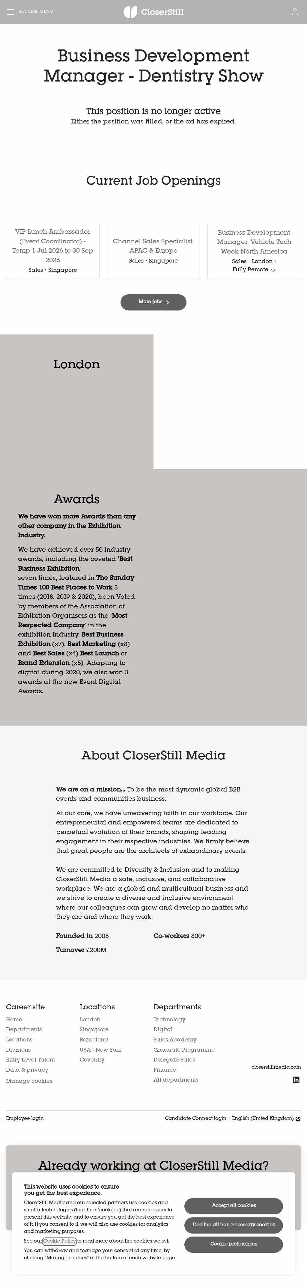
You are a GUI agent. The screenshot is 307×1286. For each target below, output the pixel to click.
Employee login (25, 1119)
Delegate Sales (174, 1060)
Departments (24, 1030)
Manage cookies (29, 1081)
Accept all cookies (234, 1206)
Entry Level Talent (30, 1060)
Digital (163, 1030)
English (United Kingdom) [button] (266, 1120)
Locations (19, 1040)
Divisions (18, 1050)
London (90, 1020)
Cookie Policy (59, 1241)
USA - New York (100, 1050)
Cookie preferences (233, 1244)
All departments (176, 1080)
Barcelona (94, 1040)
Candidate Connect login (195, 1119)
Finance (165, 1070)
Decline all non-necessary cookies (234, 1225)
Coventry (92, 1060)
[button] (295, 12)
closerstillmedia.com (276, 1067)
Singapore (94, 1030)
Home (14, 1020)
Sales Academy (175, 1040)
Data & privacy (27, 1070)
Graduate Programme (184, 1050)
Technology (170, 1020)
